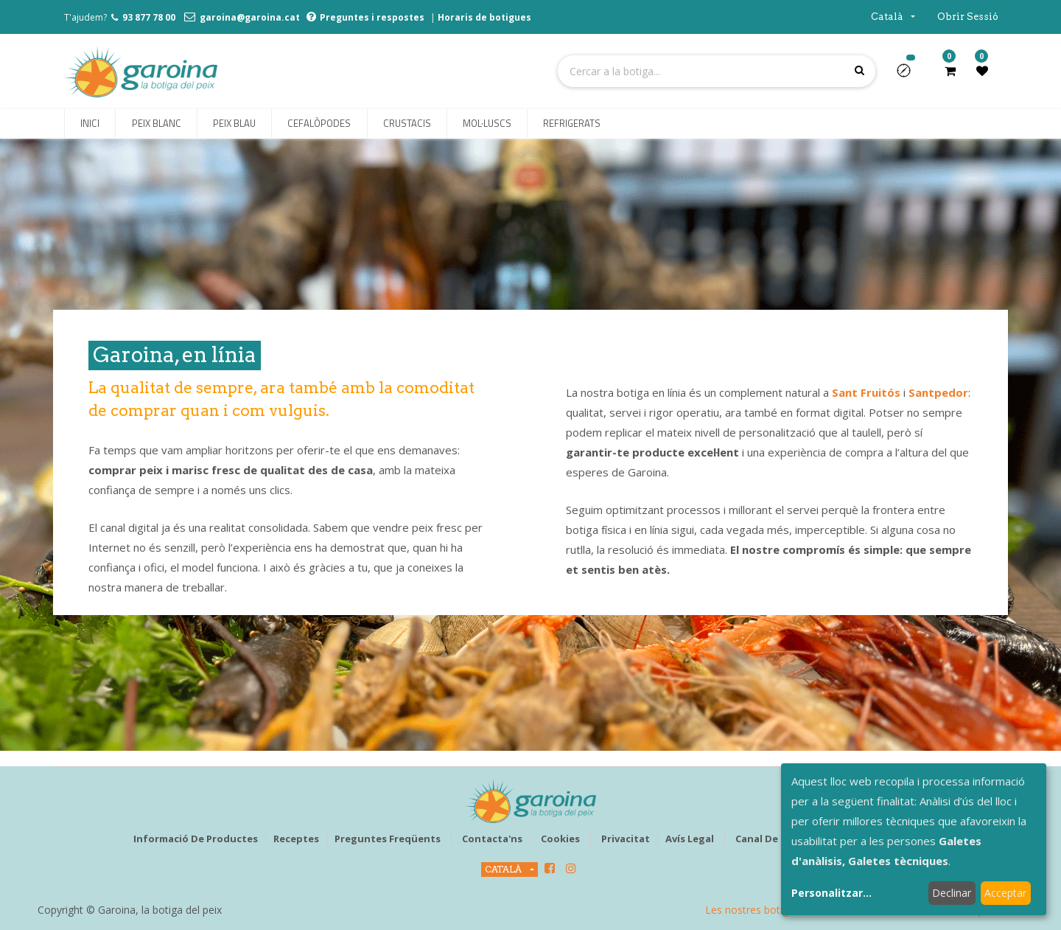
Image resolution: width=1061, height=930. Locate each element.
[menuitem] (90, 124)
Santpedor (938, 392)
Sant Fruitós (866, 392)
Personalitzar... (831, 893)
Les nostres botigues (755, 910)
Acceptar (1005, 893)
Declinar (951, 893)
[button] (909, 75)
